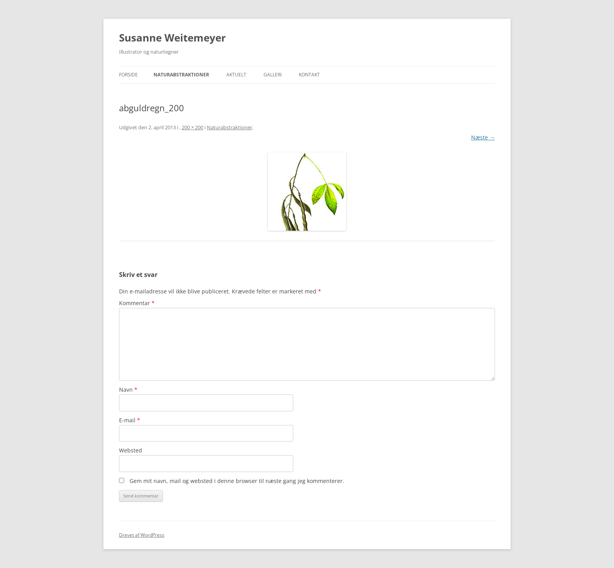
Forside (128, 74)
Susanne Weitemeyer (172, 38)
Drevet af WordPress (141, 535)
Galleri (273, 74)
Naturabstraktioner (181, 74)
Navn (128, 389)
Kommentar (137, 303)
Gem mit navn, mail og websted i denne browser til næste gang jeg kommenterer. (237, 481)
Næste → (483, 137)
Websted (130, 450)
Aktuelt (236, 74)
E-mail (129, 420)
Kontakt (309, 74)
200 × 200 (192, 127)
